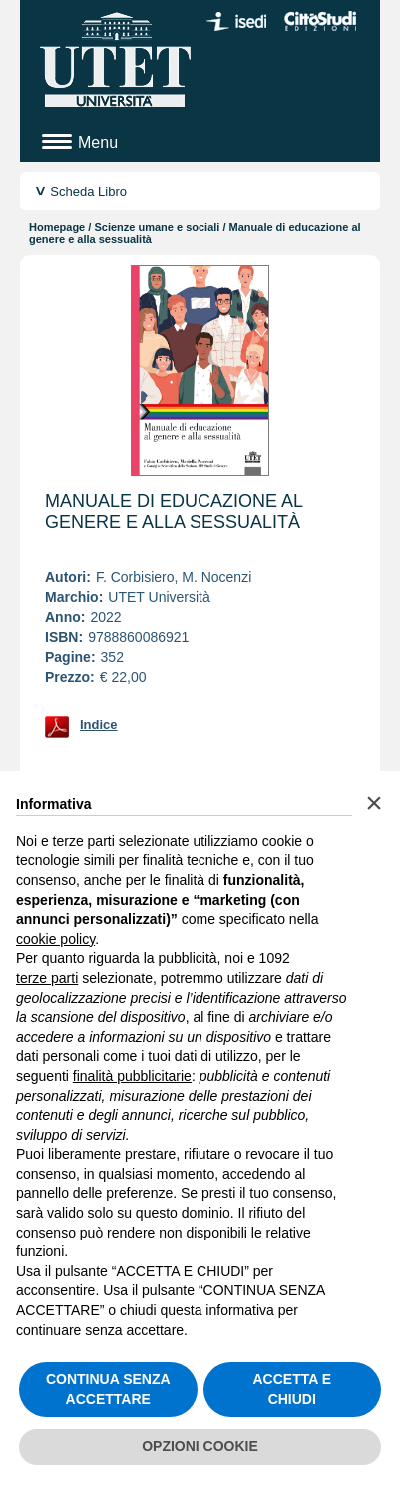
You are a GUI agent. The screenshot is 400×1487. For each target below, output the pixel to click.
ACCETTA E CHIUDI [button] (291, 1389)
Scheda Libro (88, 191)
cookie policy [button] (55, 939)
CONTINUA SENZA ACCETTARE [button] (108, 1389)
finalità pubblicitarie (132, 1076)
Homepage (57, 227)
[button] (374, 803)
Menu (98, 142)
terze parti (47, 978)
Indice (99, 724)
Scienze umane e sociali (156, 227)
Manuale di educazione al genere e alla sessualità (173, 511)
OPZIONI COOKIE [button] (200, 1446)
